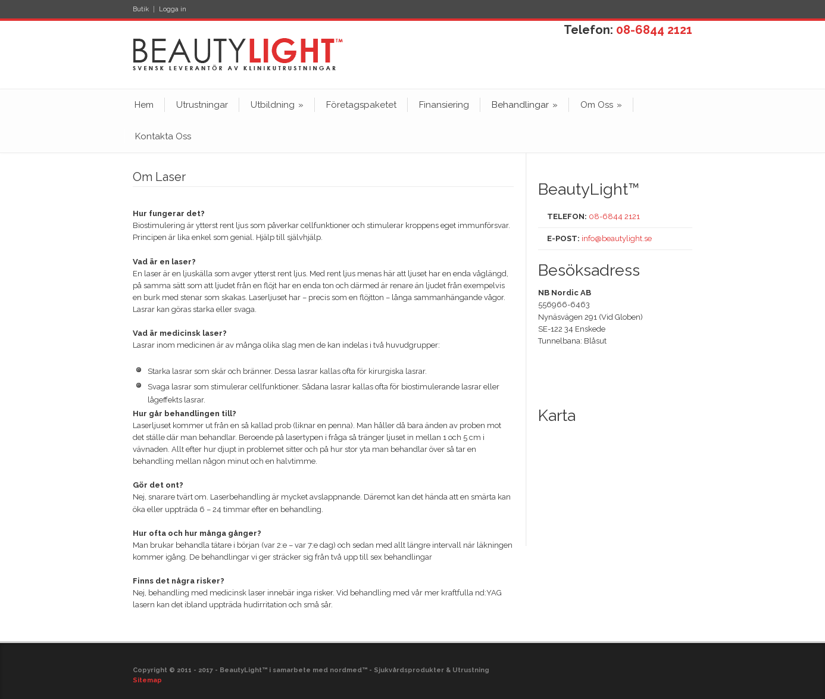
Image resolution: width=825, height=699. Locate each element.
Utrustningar (202, 104)
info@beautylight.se (617, 238)
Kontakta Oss (163, 136)
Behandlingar (525, 104)
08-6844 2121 (654, 30)
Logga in (172, 9)
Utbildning (277, 104)
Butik (141, 9)
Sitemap (147, 680)
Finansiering (444, 104)
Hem (144, 104)
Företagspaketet (361, 104)
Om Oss (601, 104)
